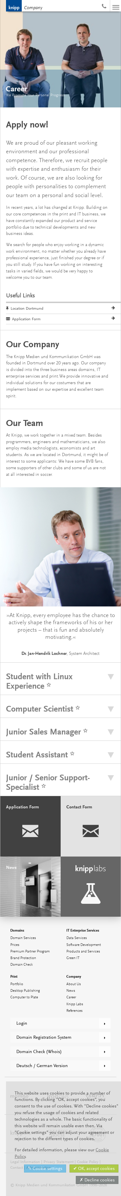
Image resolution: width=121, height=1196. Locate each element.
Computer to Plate (24, 997)
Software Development (83, 945)
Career (71, 997)
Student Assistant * (40, 754)
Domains (17, 930)
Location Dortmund (24, 308)
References (74, 1011)
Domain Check (21, 965)
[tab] (60, 681)
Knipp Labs (74, 1004)
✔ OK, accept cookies (94, 1168)
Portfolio (16, 984)
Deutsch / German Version (42, 1065)
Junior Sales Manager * (47, 732)
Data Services (76, 938)
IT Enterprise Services (82, 930)
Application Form (23, 319)
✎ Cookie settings (45, 1168)
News (70, 991)
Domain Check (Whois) (39, 1051)
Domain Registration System (44, 1037)
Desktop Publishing (25, 991)
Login (21, 1023)
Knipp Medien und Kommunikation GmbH (14, 5)
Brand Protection (23, 958)
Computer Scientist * (43, 709)
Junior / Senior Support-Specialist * (48, 782)
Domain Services (23, 938)
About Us (73, 984)
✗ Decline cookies (97, 1180)
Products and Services (83, 951)
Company (33, 8)
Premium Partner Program (30, 951)
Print (13, 976)
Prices (14, 945)
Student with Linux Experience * (39, 681)
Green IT (73, 958)
